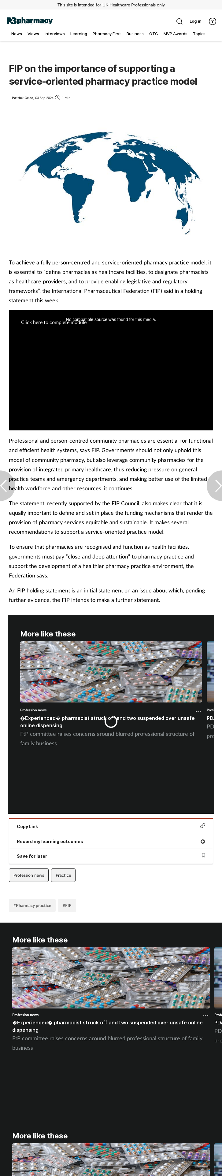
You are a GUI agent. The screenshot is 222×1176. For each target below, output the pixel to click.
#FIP (67, 905)
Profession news (33, 710)
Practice (63, 875)
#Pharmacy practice (32, 905)
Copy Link (111, 826)
